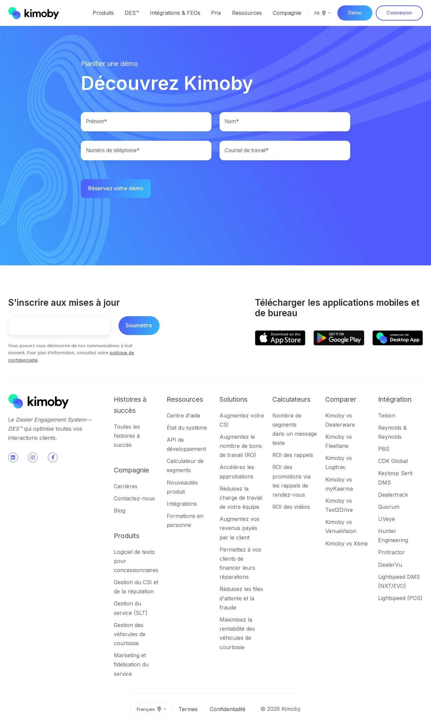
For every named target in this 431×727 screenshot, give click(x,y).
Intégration (394, 400)
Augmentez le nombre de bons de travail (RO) (241, 446)
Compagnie (287, 12)
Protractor (391, 553)
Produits (103, 12)
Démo (355, 12)
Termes (188, 709)
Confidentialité (227, 709)
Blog (119, 511)
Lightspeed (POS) (400, 599)
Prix (216, 12)
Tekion (386, 416)
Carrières (125, 487)
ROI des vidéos (291, 507)
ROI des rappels (292, 456)
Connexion (399, 12)
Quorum (388, 507)
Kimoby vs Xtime (346, 544)
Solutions (233, 400)
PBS (383, 450)
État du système (187, 428)
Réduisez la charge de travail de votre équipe (241, 498)
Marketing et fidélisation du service (131, 665)
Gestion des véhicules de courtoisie (129, 635)
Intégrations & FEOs (175, 12)
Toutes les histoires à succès (127, 436)
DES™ (132, 12)
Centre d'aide (183, 416)
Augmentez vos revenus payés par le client (240, 529)
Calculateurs (291, 400)
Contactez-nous (134, 499)
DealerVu (390, 565)
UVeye (386, 520)
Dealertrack (393, 495)
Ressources (247, 12)
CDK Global (393, 462)
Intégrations (182, 504)
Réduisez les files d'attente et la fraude (241, 599)
